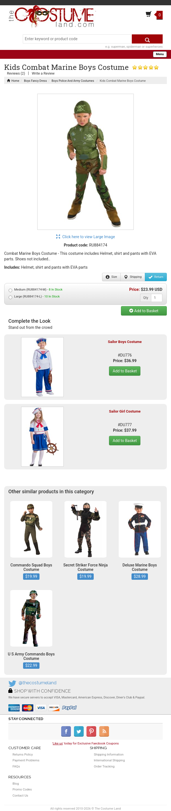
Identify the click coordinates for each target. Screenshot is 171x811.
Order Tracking (104, 766)
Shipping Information (109, 754)
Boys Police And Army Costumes (73, 81)
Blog (16, 783)
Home (13, 81)
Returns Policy (23, 754)
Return (155, 277)
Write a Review (43, 73)
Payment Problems (26, 760)
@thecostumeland (37, 682)
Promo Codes (22, 789)
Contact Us (20, 795)
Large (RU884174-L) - (34, 297)
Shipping (133, 277)
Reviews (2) (16, 73)
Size (111, 277)
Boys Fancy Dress (35, 81)
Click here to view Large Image (85, 237)
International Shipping (109, 760)
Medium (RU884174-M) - (36, 290)
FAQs (16, 766)
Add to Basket (143, 311)
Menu (160, 54)
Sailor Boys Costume (125, 342)
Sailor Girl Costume (124, 411)
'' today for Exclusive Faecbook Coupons (85, 743)
